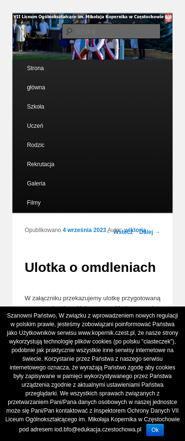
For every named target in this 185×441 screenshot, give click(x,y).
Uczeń (35, 125)
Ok (155, 430)
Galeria (36, 183)
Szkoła (35, 106)
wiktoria (135, 230)
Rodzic (36, 145)
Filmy (34, 202)
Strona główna (36, 78)
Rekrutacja (40, 164)
